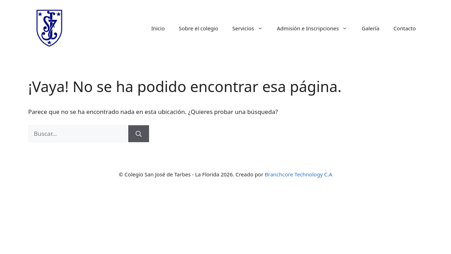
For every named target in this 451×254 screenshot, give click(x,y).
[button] (262, 28)
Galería (370, 28)
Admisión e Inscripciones (315, 28)
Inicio (158, 28)
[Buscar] (138, 133)
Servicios (251, 28)
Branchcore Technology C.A (298, 174)
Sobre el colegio (198, 28)
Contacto (405, 28)
